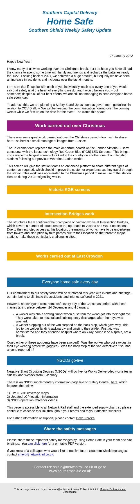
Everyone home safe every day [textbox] (70, 282)
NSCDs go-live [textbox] (70, 360)
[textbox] (70, 12)
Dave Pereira (85, 418)
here (114, 382)
